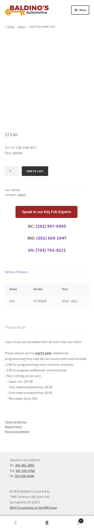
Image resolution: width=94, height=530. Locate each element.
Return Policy (13, 427)
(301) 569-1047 (51, 238)
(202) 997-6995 (51, 226)
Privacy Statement (17, 431)
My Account (15, 523)
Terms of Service (16, 422)
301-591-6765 (25, 471)
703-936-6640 (24, 476)
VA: (31, 250)
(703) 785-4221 (50, 250)
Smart (21, 27)
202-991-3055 (24, 465)
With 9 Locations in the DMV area (33, 507)
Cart (73, 520)
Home (11, 27)
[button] (46, 212)
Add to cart (35, 171)
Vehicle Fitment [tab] (16, 272)
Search (47, 523)
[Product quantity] (12, 171)
